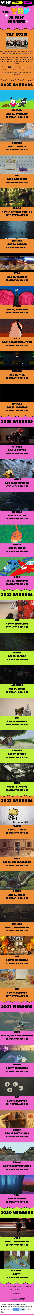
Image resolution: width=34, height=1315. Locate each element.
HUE (9, 67)
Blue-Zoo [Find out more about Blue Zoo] (21, 1299)
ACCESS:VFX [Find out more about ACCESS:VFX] (15, 1289)
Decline (22, 1309)
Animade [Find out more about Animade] (22, 1298)
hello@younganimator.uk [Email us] (24, 1286)
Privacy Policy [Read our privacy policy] (17, 1293)
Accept (16, 1309)
